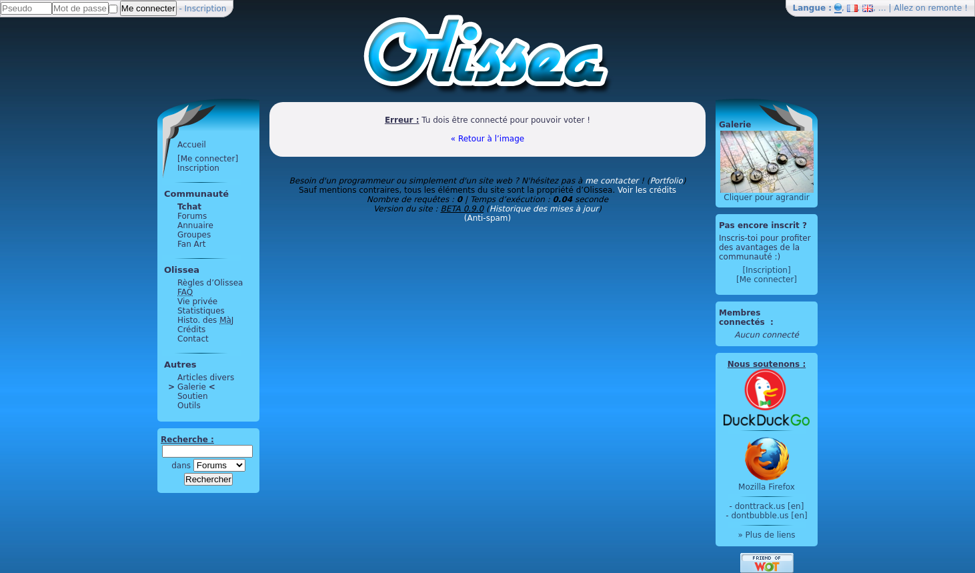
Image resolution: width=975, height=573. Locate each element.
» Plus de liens (766, 535)
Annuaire (195, 225)
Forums (192, 216)
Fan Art (191, 244)
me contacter (611, 180)
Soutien (192, 396)
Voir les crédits (647, 190)
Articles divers (205, 377)
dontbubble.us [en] (769, 515)
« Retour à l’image (487, 138)
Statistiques (201, 311)
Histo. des (205, 320)
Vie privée (197, 301)
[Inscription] (766, 270)
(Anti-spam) (487, 218)
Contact (193, 339)
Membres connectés (743, 317)
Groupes (194, 234)
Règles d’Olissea (210, 283)
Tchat (189, 206)
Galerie (191, 387)
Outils (189, 405)
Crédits (191, 329)
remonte (945, 8)
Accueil (191, 144)
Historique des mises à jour (544, 208)
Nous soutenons (764, 364)
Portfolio (666, 180)
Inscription (206, 8)
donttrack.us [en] (769, 506)
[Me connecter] (207, 158)
